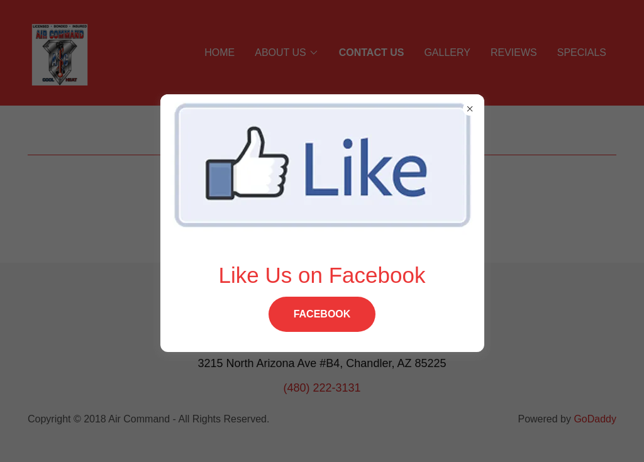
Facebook (322, 314)
